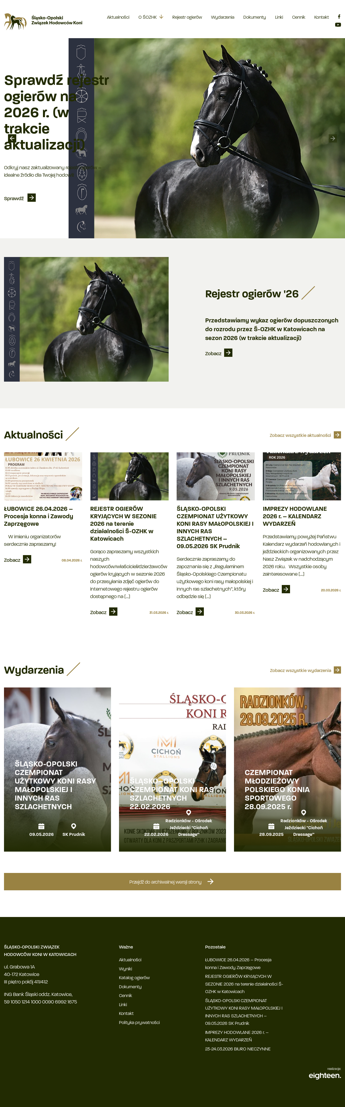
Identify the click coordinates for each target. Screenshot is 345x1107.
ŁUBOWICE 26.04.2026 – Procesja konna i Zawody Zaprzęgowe (38, 516)
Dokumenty (254, 17)
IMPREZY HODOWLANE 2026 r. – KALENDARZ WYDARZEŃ (295, 516)
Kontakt (321, 17)
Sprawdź (14, 198)
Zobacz (213, 354)
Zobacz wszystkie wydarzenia (300, 671)
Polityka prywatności (139, 1023)
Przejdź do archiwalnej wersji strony (172, 881)
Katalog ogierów (134, 978)
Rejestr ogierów (187, 17)
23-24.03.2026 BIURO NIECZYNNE (238, 1049)
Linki (279, 17)
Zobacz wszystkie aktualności (300, 435)
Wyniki (125, 969)
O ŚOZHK (147, 17)
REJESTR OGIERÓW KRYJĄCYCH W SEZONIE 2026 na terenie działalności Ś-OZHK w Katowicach (123, 524)
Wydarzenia (222, 17)
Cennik (298, 17)
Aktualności (118, 17)
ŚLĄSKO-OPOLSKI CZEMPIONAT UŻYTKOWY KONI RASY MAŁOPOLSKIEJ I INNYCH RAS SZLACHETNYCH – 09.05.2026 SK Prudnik (215, 528)
